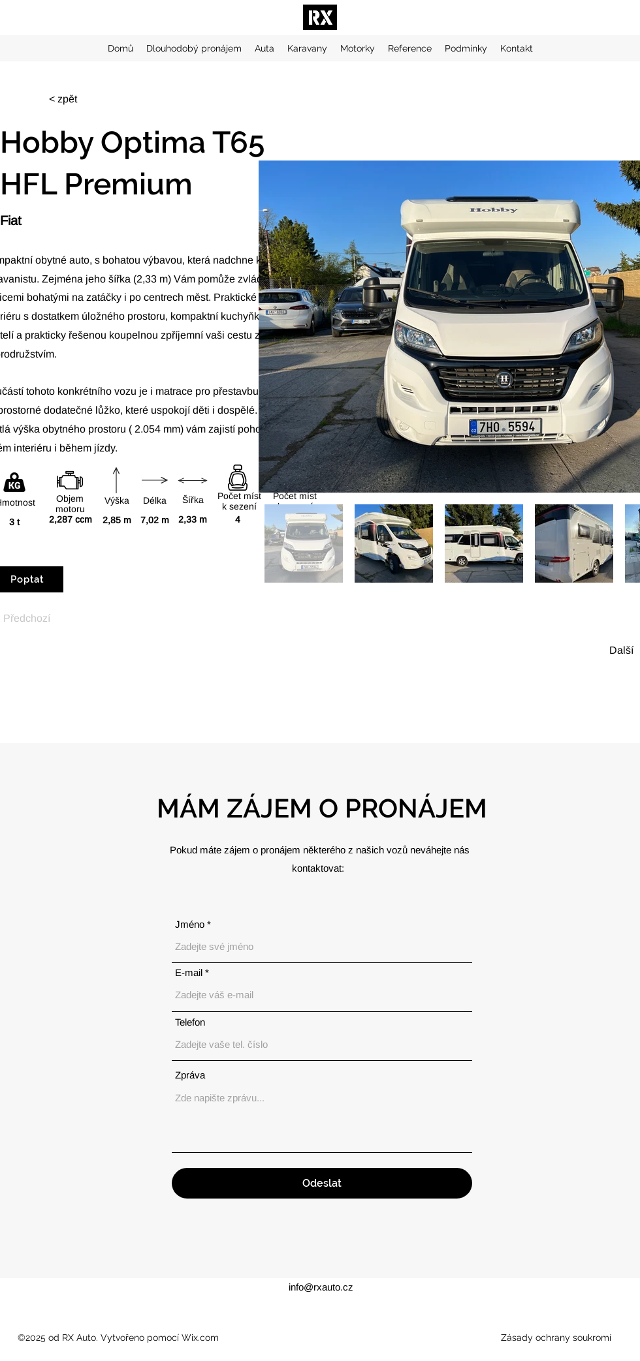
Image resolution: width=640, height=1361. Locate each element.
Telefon (190, 1022)
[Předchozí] (26, 618)
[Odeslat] (322, 1183)
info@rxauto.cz (321, 1286)
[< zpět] (70, 99)
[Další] (617, 650)
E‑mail (188, 972)
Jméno (189, 924)
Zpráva (190, 1075)
